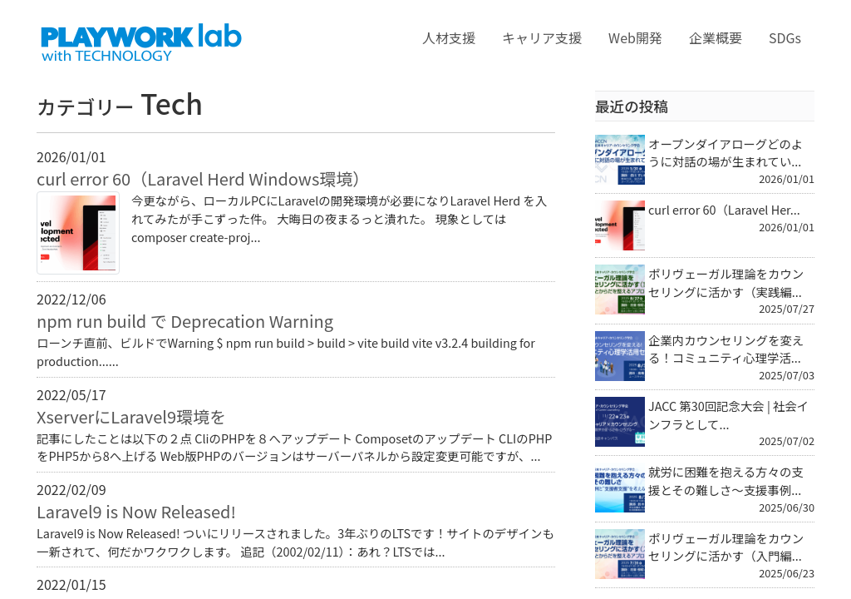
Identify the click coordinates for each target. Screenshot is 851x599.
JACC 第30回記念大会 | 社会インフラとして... (728, 415)
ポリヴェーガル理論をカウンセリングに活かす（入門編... (726, 547)
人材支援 (448, 37)
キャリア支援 (542, 37)
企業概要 (715, 37)
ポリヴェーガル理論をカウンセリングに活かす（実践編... (726, 282)
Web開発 (635, 37)
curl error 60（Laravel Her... (724, 209)
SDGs (785, 37)
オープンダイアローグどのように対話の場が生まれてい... (725, 153)
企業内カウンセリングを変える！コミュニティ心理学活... (726, 349)
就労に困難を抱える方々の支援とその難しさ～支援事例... (726, 480)
